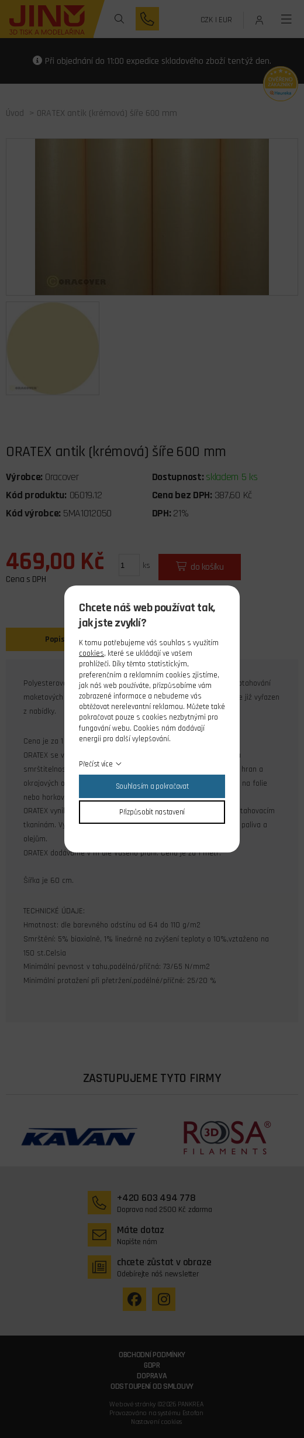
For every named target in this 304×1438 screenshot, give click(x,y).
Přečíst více (96, 764)
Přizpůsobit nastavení (152, 812)
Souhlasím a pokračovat (152, 786)
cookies (91, 653)
